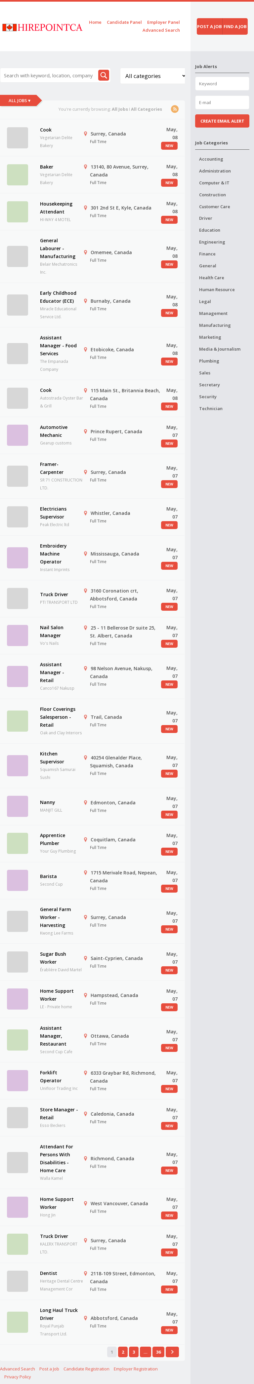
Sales (204, 373)
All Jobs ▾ (19, 100)
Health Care (211, 278)
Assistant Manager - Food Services (58, 345)
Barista (48, 876)
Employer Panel (163, 22)
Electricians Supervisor (53, 513)
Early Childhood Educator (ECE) (58, 297)
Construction (212, 195)
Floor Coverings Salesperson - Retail (57, 717)
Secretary (209, 385)
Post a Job (49, 1369)
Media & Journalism (219, 349)
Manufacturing (215, 325)
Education (209, 230)
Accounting (211, 159)
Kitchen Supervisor (52, 757)
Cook (46, 130)
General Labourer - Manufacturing (57, 248)
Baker (46, 167)
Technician (211, 408)
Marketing (210, 337)
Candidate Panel (124, 22)
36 (158, 1352)
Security (208, 397)
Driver (205, 218)
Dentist (48, 1273)
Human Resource (217, 289)
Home (95, 22)
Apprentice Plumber (52, 839)
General (207, 266)
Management (213, 313)
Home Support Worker (57, 995)
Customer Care (214, 207)
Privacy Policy (17, 1377)
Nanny (47, 802)
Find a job (235, 26)
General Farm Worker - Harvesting (55, 917)
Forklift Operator (51, 1076)
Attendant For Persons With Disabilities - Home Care (56, 1158)
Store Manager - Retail (59, 1113)
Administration (215, 171)
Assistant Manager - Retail (52, 672)
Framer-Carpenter (52, 468)
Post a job (209, 26)
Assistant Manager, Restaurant (53, 1036)
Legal (205, 301)
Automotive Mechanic (53, 431)
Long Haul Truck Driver (59, 1314)
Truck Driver (54, 594)
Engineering (212, 242)
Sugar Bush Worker (53, 958)
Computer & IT (214, 183)
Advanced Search (161, 30)
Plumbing (209, 361)
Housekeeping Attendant (56, 208)
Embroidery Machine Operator (53, 554)
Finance (207, 254)
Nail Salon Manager (52, 631)
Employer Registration (136, 1369)
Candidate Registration (86, 1369)
